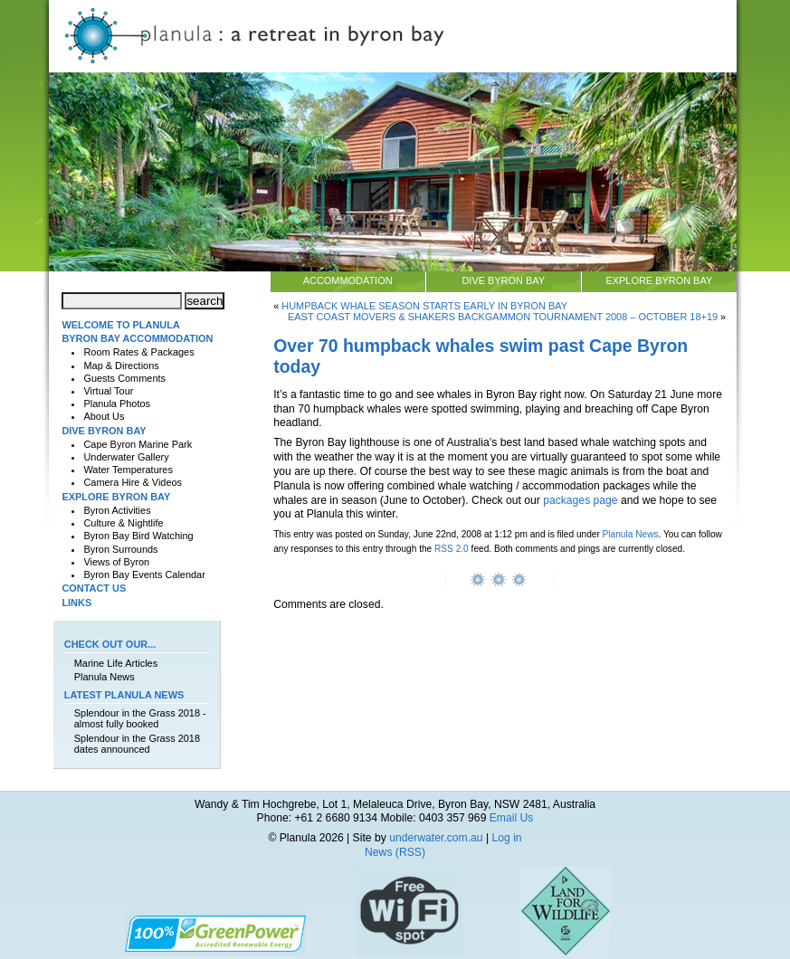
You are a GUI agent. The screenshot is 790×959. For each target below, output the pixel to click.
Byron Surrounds (120, 549)
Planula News (631, 534)
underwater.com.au (435, 837)
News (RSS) (395, 852)
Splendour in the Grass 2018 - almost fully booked (140, 718)
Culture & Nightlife (123, 522)
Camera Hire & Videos (132, 482)
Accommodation (348, 280)
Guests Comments (124, 378)
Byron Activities (116, 510)
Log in (506, 837)
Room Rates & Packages (138, 352)
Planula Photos (116, 403)
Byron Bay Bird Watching (138, 535)
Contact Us (94, 588)
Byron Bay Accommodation (137, 338)
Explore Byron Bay (658, 280)
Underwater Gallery (125, 456)
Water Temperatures (127, 469)
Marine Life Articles (115, 663)
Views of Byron (116, 561)
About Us (103, 416)
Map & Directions (120, 365)
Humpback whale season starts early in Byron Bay (424, 305)
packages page (580, 500)
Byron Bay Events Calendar (144, 574)
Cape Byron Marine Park (137, 444)
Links (76, 602)
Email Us (512, 818)
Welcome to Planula (120, 324)
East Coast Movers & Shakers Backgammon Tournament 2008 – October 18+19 (503, 316)
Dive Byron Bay (503, 280)
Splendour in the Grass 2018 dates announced (137, 744)
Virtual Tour (108, 390)
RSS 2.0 (451, 549)
